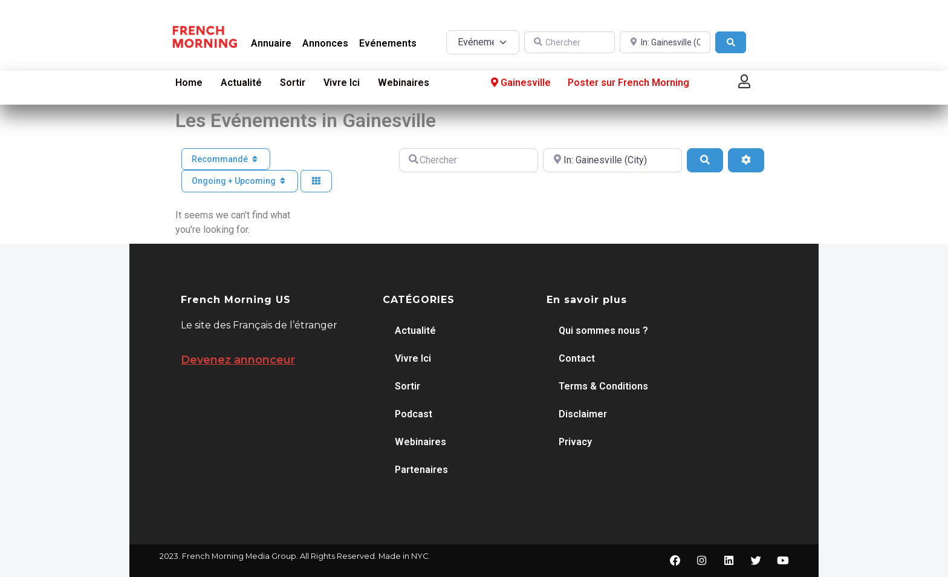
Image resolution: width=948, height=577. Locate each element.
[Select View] (316, 181)
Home (189, 82)
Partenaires (421, 469)
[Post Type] (482, 42)
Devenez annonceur (238, 360)
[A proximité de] (665, 42)
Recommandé (226, 159)
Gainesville (520, 83)
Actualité (241, 82)
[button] (744, 81)
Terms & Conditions (603, 386)
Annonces (325, 43)
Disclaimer (583, 414)
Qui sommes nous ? (603, 330)
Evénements (388, 43)
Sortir (292, 82)
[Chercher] (569, 42)
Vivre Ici (341, 82)
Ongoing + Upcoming (240, 181)
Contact (577, 358)
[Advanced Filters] (746, 160)
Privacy (575, 442)
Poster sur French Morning (628, 82)
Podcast (413, 414)
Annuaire (271, 43)
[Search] (731, 42)
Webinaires (403, 82)
